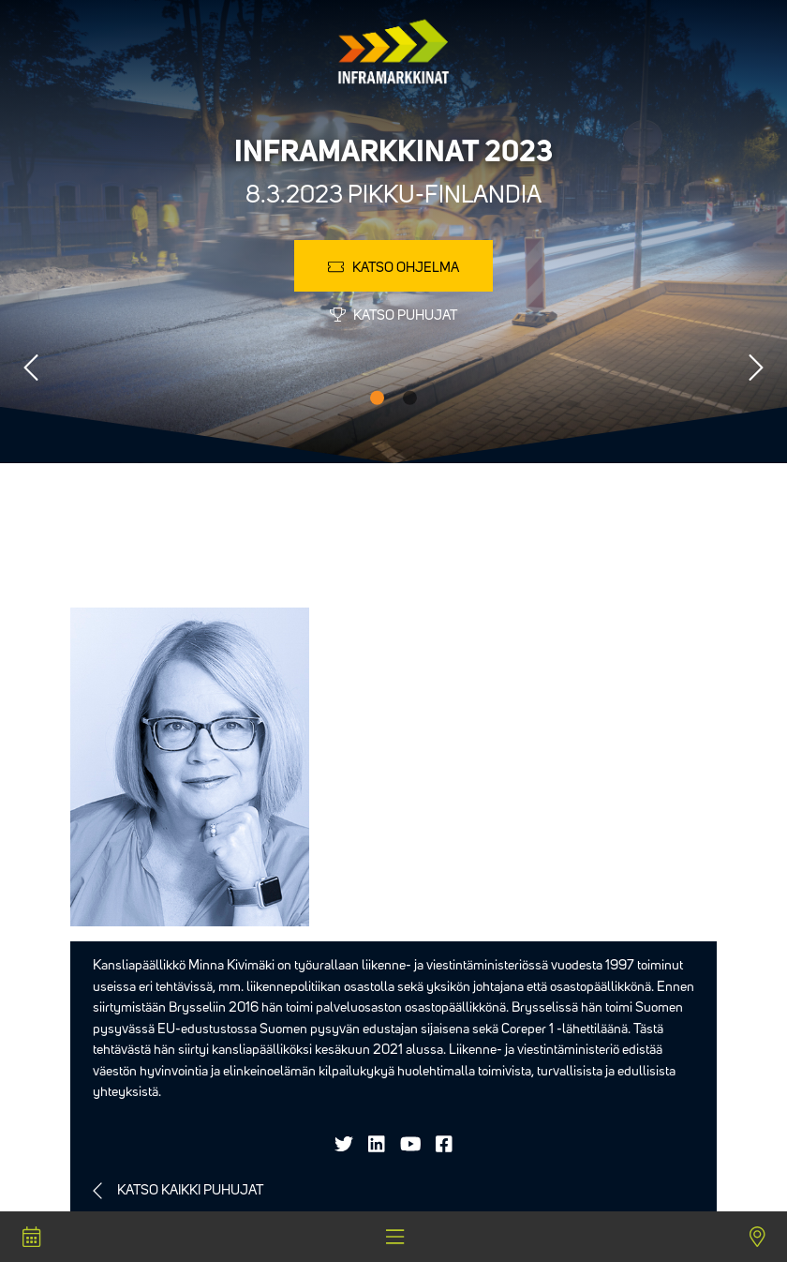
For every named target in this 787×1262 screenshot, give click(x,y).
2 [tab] (410, 398)
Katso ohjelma (393, 268)
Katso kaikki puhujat (190, 1191)
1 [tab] (377, 398)
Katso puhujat (393, 315)
